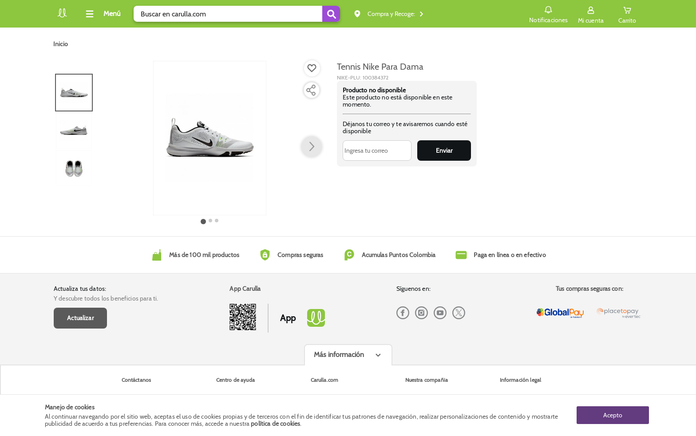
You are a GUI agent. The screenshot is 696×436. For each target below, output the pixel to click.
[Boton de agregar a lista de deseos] (312, 68)
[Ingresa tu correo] (377, 150)
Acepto (612, 415)
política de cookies (275, 424)
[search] (237, 14)
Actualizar (80, 318)
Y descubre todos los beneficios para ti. (106, 298)
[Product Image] (209, 138)
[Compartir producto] (310, 90)
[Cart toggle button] (627, 13)
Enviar (444, 151)
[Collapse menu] (101, 14)
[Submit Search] (331, 14)
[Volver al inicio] (62, 16)
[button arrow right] (311, 147)
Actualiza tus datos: (80, 288)
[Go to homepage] (60, 44)
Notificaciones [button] (548, 13)
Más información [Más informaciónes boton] (339, 354)
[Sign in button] (591, 14)
